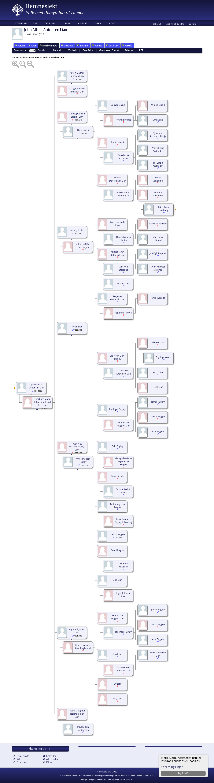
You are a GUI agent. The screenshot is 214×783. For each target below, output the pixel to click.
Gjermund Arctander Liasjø (158, 135)
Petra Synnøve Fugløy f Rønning (123, 520)
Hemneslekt (41, 6)
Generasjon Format (109, 50)
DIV (113, 23)
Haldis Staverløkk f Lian (117, 179)
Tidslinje (82, 45)
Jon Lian (117, 654)
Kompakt (57, 50)
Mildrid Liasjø (158, 104)
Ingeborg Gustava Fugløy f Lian (77, 446)
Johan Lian (77, 326)
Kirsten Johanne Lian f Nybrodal (83, 647)
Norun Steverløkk (158, 179)
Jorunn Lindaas (123, 119)
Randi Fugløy (117, 550)
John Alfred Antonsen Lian (36, 386)
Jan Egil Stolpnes (158, 253)
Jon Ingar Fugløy (117, 409)
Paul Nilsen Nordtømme (83, 728)
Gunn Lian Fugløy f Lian (123, 424)
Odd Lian (117, 579)
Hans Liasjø (83, 129)
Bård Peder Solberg (164, 209)
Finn (67, 23)
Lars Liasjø (157, 119)
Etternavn (21, 762)
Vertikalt (72, 50)
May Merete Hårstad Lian (123, 669)
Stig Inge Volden (164, 357)
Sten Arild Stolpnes (123, 268)
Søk (35, 23)
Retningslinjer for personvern (120, 779)
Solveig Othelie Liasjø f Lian (77, 115)
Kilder (49, 762)
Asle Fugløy (158, 431)
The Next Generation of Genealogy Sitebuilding (93, 775)
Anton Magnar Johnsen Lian (77, 74)
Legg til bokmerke (175, 24)
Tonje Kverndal (158, 297)
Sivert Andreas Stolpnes (158, 268)
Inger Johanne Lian (123, 595)
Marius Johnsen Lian (158, 654)
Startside (21, 23)
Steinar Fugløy (117, 534)
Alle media (52, 759)
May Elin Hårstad (158, 223)
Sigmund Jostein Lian (77, 631)
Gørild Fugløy (158, 416)
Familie (97, 45)
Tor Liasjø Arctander (158, 164)
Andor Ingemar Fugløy (117, 506)
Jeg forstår (183, 773)
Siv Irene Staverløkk (158, 194)
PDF (141, 50)
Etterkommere (48, 45)
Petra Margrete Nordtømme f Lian (77, 713)
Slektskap (67, 45)
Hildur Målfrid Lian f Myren (83, 246)
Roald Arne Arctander (123, 157)
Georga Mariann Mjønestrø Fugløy (123, 461)
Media (83, 23)
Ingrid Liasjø (117, 141)
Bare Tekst (88, 50)
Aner (32, 45)
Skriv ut (157, 24)
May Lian (117, 698)
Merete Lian (158, 342)
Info (98, 23)
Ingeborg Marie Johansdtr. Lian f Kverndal (42, 402)
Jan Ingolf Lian (77, 230)
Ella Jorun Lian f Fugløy (117, 357)
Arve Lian (158, 371)
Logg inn (49, 23)
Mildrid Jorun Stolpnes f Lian (117, 253)
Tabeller (129, 50)
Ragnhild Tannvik (123, 312)
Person (20, 45)
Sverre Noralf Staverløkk (123, 194)
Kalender (51, 756)
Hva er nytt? (23, 756)
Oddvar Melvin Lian (123, 491)
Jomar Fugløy (158, 401)
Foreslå (127, 45)
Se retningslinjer (172, 767)
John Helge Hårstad (157, 238)
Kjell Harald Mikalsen (123, 565)
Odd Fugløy (117, 446)
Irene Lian (158, 386)
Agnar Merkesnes (98, 779)
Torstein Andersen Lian (123, 372)
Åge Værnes (123, 282)
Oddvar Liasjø (117, 104)
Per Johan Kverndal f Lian (117, 298)
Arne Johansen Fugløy (83, 460)
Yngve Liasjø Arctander (158, 149)
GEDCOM (112, 45)
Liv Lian (117, 683)
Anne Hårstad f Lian (117, 224)
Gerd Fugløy (117, 475)
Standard (42, 50)
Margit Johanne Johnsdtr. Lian (77, 90)
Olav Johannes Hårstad (123, 238)
